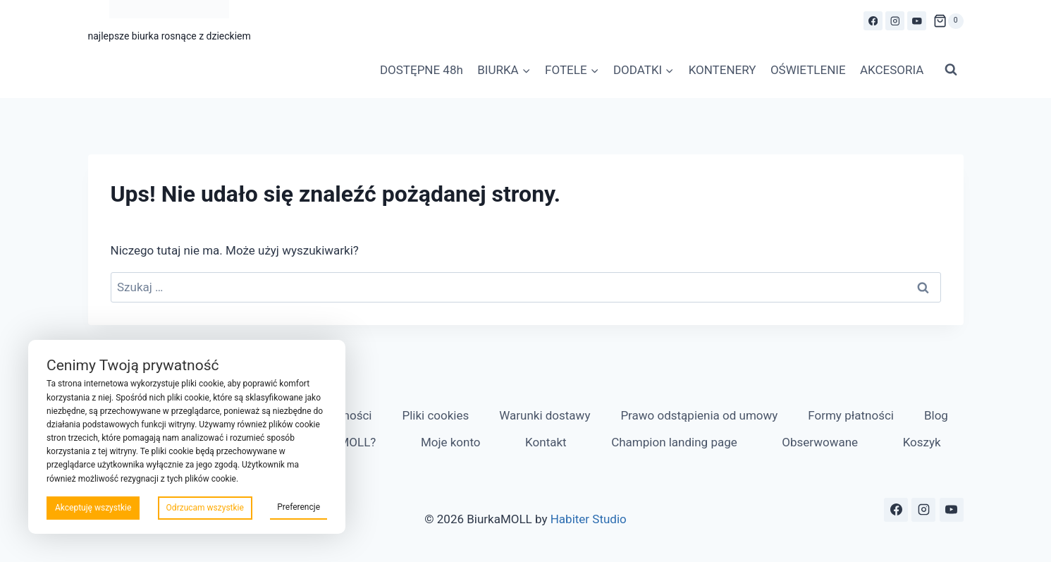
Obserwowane (820, 442)
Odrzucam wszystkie (205, 508)
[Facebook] (873, 20)
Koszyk (922, 442)
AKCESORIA (891, 70)
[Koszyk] (948, 21)
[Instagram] (894, 20)
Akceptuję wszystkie (93, 508)
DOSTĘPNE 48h (421, 70)
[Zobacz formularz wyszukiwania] (951, 70)
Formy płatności (851, 415)
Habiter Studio (589, 519)
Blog (936, 415)
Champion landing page (674, 442)
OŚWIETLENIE (808, 70)
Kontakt (546, 442)
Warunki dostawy (544, 415)
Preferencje (298, 507)
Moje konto (451, 442)
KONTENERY (722, 70)
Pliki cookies (435, 415)
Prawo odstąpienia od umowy (699, 415)
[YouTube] (916, 20)
